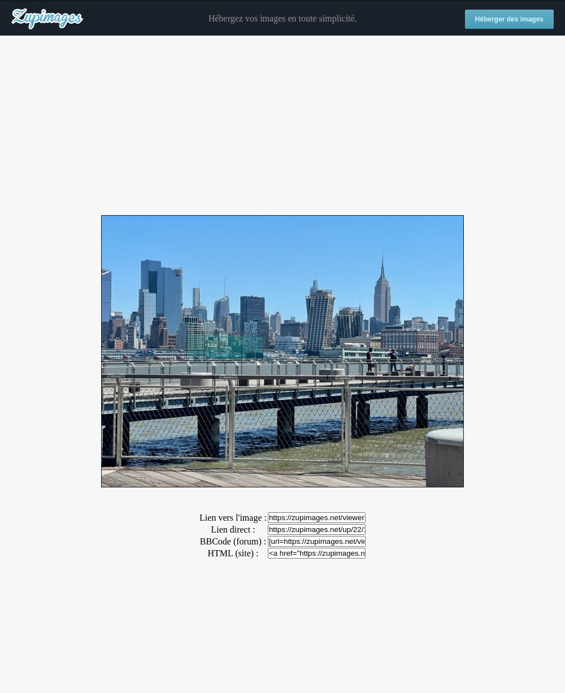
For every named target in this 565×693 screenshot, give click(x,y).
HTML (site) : (232, 553)
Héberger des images (509, 19)
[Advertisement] (282, 126)
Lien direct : (233, 529)
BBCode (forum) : (233, 541)
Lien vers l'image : (233, 517)
